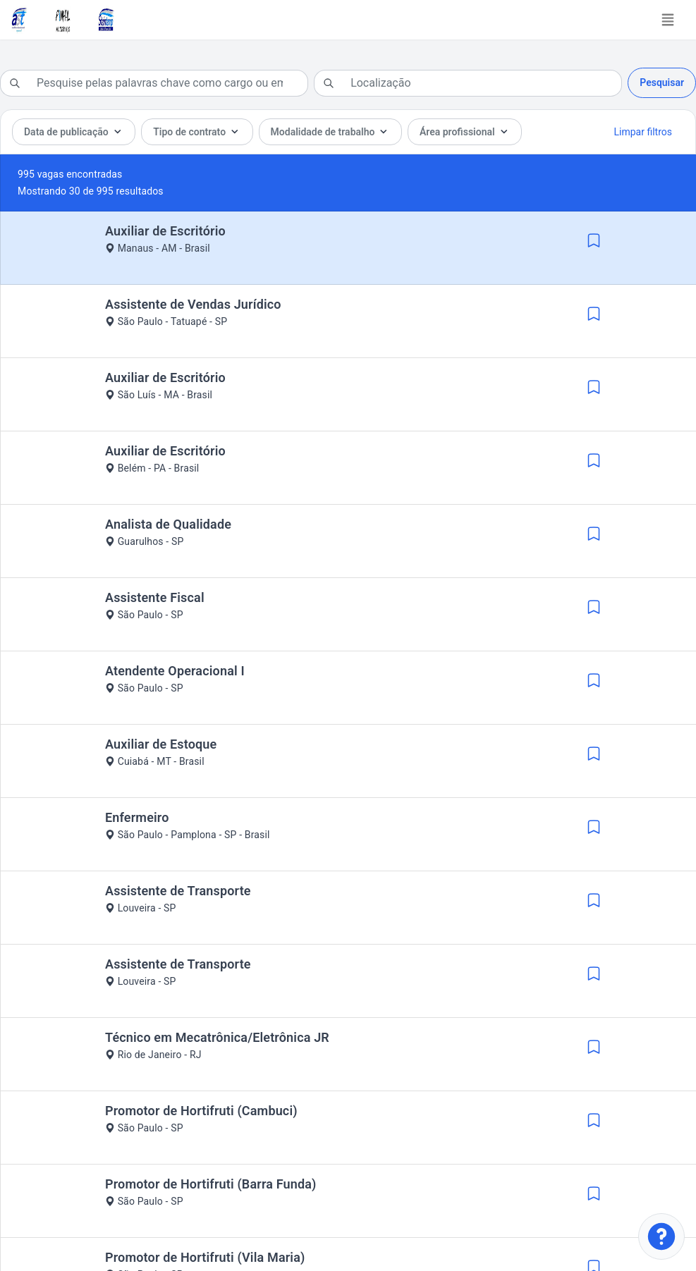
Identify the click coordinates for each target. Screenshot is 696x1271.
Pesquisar (662, 82)
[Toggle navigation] (668, 19)
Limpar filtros (643, 131)
